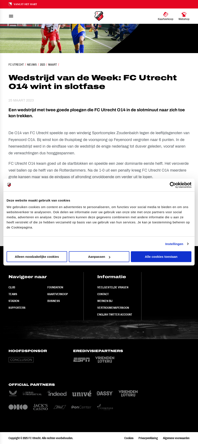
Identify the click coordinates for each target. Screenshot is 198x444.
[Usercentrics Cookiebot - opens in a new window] (172, 185)
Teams (12, 294)
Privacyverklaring (148, 438)
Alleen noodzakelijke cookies (37, 256)
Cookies (128, 438)
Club (11, 287)
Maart (52, 64)
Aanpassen (99, 256)
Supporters (16, 308)
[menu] (11, 16)
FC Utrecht (16, 64)
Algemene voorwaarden (176, 438)
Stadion (13, 301)
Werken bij (104, 301)
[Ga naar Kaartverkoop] (165, 16)
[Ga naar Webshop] (184, 16)
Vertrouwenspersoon (113, 308)
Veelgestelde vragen (112, 287)
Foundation (55, 287)
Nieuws (32, 64)
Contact (103, 294)
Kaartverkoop (57, 294)
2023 (42, 64)
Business (53, 301)
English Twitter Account (114, 314)
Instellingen (174, 244)
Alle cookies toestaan (161, 256)
